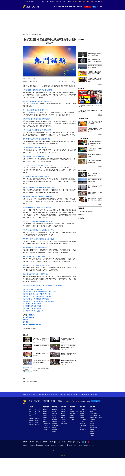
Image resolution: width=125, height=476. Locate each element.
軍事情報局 (54, 421)
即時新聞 (31, 420)
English (73, 394)
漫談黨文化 (92, 431)
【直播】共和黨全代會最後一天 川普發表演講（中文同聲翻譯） (43, 285)
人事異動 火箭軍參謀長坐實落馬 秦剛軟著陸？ (37, 101)
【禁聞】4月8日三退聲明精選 (41, 368)
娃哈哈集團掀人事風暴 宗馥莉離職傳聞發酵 (36, 139)
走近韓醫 (72, 419)
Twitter (99, 1)
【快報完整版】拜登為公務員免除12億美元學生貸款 (39, 291)
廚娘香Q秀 (82, 423)
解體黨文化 (81, 218)
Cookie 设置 (62, 455)
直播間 (60, 401)
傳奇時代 (92, 411)
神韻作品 (25, 319)
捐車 (88, 1)
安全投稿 (57, 442)
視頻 (59, 6)
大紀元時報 (40, 445)
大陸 (33, 34)
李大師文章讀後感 (28, 317)
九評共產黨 (92, 419)
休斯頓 (48, 394)
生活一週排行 (82, 170)
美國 (30, 412)
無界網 (80, 445)
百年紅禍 (92, 423)
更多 (93, 445)
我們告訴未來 (82, 214)
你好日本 (82, 411)
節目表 (53, 401)
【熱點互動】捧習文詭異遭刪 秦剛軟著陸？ (36, 119)
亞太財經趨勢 (46, 427)
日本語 (90, 394)
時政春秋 (54, 415)
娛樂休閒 (82, 407)
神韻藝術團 (32, 445)
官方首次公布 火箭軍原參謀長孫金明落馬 (36, 176)
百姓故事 (92, 429)
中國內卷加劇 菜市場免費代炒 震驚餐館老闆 (37, 130)
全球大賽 (37, 424)
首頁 (24, 34)
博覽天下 (31, 422)
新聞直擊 (45, 417)
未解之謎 (63, 409)
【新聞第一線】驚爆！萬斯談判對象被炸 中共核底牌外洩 (95, 79)
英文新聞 (75, 1)
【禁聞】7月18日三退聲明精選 (32, 289)
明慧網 (70, 445)
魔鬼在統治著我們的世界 (85, 211)
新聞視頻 (46, 407)
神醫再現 (72, 417)
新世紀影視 (87, 445)
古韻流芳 (63, 413)
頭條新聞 (81, 39)
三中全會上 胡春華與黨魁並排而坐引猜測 (36, 110)
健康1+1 (72, 409)
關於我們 (32, 442)
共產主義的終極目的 (95, 415)
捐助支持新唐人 (70, 401)
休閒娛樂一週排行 (83, 119)
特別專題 (81, 208)
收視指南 (38, 442)
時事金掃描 (54, 413)
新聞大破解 (54, 419)
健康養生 (72, 407)
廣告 (80, 1)
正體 (57, 1)
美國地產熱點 (64, 423)
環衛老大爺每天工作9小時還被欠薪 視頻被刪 (37, 207)
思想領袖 (54, 417)
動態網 (75, 445)
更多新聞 (100, 134)
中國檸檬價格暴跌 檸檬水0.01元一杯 (34, 147)
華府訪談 (45, 421)
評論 (30, 414)
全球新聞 (45, 409)
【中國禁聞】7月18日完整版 (32, 303)
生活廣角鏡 (82, 409)
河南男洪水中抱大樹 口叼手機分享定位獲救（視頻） (39, 187)
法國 (52, 394)
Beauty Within (83, 419)
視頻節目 (45, 401)
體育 (39, 412)
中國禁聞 (45, 413)
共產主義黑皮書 (93, 427)
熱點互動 (54, 411)
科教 (34, 416)
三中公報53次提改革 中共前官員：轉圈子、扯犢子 (39, 165)
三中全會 (33, 103)
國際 (30, 410)
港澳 (34, 410)
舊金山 (56, 394)
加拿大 (35, 394)
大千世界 (82, 421)
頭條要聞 (31, 418)
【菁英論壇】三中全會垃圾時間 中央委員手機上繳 (39, 301)
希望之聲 (53, 445)
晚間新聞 (45, 415)
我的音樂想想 (83, 429)
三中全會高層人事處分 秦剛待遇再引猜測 (36, 156)
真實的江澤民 (93, 421)
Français (78, 394)
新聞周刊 (45, 419)
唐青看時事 (54, 423)
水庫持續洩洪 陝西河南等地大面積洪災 (35, 247)
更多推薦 (100, 115)
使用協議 (51, 442)
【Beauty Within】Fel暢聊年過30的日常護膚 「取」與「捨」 (95, 129)
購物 (92, 1)
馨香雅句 (63, 415)
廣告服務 (64, 442)
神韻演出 (31, 424)
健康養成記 (72, 415)
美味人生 (82, 417)
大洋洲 (44, 394)
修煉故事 (92, 433)
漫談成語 (63, 417)
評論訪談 (79, 6)
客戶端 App (77, 442)
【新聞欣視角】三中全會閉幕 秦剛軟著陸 (36, 299)
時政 (36, 34)
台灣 (34, 412)
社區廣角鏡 (46, 425)
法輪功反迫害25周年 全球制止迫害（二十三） (37, 256)
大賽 (47, 1)
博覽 (74, 6)
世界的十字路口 (56, 425)
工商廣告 (92, 435)
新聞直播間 (88, 6)
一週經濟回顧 (46, 423)
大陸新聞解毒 (55, 429)
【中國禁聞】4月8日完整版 (40, 353)
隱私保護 (45, 442)
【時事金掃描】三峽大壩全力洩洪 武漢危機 (36, 294)
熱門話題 (32, 315)
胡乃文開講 (72, 413)
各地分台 (52, 1)
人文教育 (63, 407)
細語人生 (54, 431)
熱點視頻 (37, 418)
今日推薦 (81, 88)
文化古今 (63, 421)
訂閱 (95, 401)
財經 (34, 414)
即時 (70, 6)
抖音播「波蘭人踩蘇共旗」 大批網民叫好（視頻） (39, 230)
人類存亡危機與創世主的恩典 (32, 324)
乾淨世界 (25, 322)
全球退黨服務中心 (61, 445)
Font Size (69, 81)
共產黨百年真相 (93, 413)
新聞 (55, 6)
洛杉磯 (39, 394)
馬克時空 (54, 427)
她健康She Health (74, 411)
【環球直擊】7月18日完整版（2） (33, 311)
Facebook (96, 1)
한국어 (95, 394)
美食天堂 (82, 415)
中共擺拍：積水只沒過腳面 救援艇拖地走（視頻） (39, 239)
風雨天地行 (92, 425)
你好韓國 (82, 413)
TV (94, 6)
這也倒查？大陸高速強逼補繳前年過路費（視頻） (38, 221)
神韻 (43, 1)
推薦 (66, 6)
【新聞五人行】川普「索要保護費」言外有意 (37, 296)
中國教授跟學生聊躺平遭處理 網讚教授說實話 (37, 90)
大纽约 (30, 394)
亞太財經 (45, 429)
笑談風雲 (63, 411)
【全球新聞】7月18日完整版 (32, 306)
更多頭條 (100, 84)
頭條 (63, 6)
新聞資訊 (28, 34)
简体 (60, 1)
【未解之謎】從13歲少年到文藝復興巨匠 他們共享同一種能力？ (94, 143)
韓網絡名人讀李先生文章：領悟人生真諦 (35, 274)
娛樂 (39, 410)
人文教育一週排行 (83, 138)
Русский (84, 394)
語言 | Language (67, 1)
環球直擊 (45, 411)
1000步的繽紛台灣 (84, 426)
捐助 (84, 1)
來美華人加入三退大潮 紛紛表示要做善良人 (36, 265)
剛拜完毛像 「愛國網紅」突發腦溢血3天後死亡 (38, 196)
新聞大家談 (54, 409)
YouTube (101, 1)
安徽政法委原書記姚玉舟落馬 (41, 345)
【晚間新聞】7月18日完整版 (32, 308)
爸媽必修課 (63, 419)
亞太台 (61, 394)
